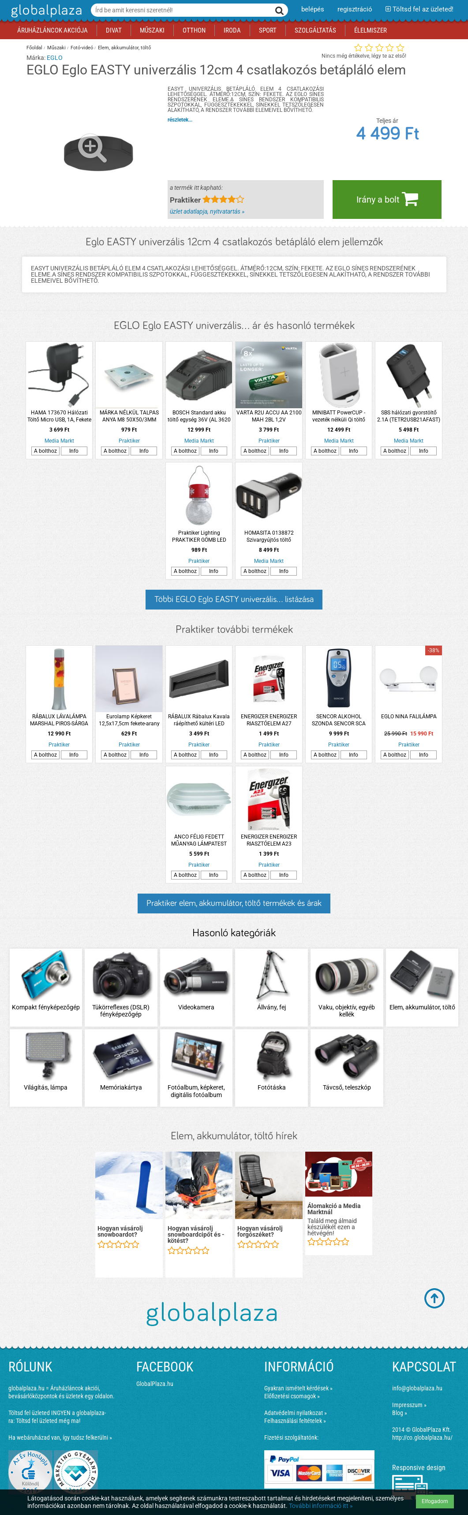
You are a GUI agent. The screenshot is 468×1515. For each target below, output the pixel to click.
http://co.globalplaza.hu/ (422, 1437)
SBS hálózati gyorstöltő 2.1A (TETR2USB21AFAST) (408, 416)
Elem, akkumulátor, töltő (124, 48)
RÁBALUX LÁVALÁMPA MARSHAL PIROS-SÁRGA (59, 720)
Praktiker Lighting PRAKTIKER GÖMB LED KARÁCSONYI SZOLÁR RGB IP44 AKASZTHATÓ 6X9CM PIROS (199, 536)
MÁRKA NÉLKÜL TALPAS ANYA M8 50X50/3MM (129, 416)
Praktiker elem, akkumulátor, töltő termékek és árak (234, 903)
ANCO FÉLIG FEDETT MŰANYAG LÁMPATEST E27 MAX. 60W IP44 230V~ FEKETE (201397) (199, 840)
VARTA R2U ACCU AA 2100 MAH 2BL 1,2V (269, 416)
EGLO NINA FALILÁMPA (409, 716)
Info (74, 451)
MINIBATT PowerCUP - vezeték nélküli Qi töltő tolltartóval (338, 416)
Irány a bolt (387, 198)
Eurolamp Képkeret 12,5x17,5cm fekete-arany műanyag (129, 720)
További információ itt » (321, 1505)
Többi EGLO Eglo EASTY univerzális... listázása (234, 599)
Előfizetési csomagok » (292, 1396)
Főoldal (34, 48)
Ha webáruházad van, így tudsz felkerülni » (60, 1437)
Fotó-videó (82, 48)
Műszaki (56, 48)
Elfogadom (435, 1501)
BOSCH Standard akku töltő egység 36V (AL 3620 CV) (199, 416)
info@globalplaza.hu (417, 1388)
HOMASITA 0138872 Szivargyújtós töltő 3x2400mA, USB (269, 536)
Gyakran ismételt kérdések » (298, 1388)
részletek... (180, 120)
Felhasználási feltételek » (295, 1420)
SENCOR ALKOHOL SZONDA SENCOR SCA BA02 (339, 720)
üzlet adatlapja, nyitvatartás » (207, 211)
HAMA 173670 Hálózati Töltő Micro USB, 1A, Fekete (59, 416)
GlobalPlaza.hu (154, 1383)
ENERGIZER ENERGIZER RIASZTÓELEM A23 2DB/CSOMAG (269, 840)
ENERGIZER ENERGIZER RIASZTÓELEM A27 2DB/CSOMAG (269, 720)
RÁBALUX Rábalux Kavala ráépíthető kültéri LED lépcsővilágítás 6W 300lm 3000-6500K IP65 (199, 720)
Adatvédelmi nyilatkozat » (295, 1412)
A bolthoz (45, 451)
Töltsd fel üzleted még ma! (48, 1420)
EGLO (55, 57)
